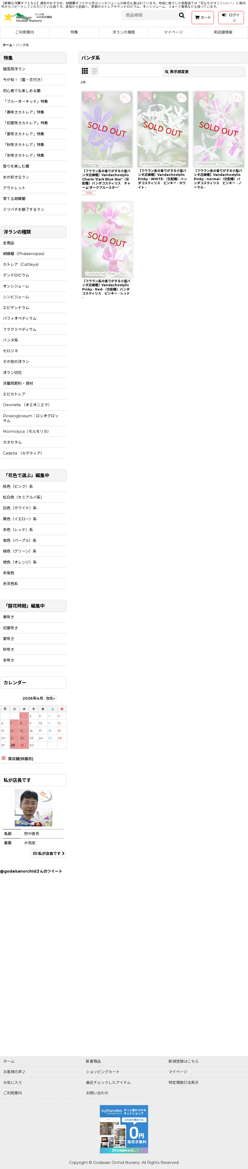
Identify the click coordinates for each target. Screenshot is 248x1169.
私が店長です (48, 853)
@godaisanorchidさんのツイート (31, 871)
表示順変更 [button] (177, 71)
